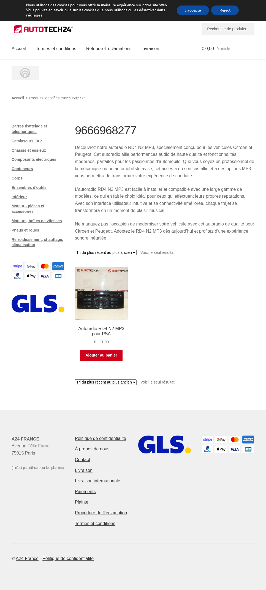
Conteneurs (22, 169)
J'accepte (193, 10)
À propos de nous (92, 449)
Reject (224, 10)
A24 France (27, 558)
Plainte (81, 502)
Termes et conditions (56, 48)
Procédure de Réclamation (101, 512)
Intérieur (19, 197)
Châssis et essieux (29, 150)
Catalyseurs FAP (27, 141)
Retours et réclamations (109, 48)
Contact (82, 459)
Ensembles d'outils (29, 187)
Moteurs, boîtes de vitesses (37, 221)
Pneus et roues (25, 230)
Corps (17, 178)
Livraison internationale (97, 480)
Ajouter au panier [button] (101, 355)
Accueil (19, 48)
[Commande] (106, 252)
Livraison (150, 48)
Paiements (85, 491)
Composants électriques (34, 159)
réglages (34, 15)
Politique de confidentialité (100, 438)
